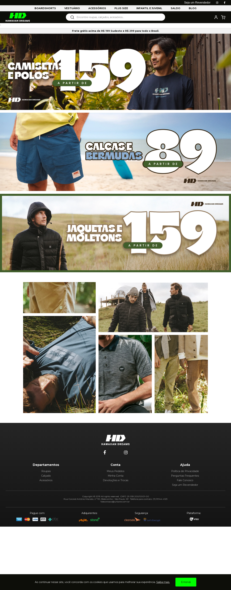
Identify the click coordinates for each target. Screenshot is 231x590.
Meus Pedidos (115, 471)
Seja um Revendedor (185, 484)
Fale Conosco (185, 480)
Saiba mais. (163, 582)
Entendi (186, 582)
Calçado (46, 475)
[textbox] (118, 17)
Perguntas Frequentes (185, 475)
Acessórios (45, 480)
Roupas (46, 471)
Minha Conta (115, 475)
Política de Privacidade (185, 471)
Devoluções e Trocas (115, 480)
